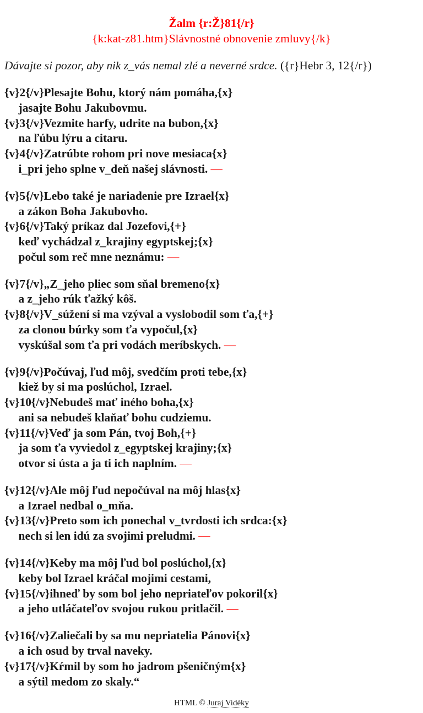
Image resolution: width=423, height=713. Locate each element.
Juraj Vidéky (229, 702)
